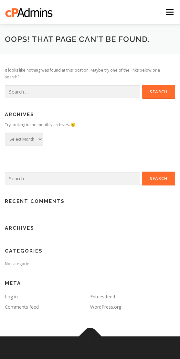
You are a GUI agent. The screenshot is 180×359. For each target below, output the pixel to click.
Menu (169, 12)
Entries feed (102, 297)
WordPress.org (105, 307)
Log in (11, 297)
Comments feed (22, 307)
